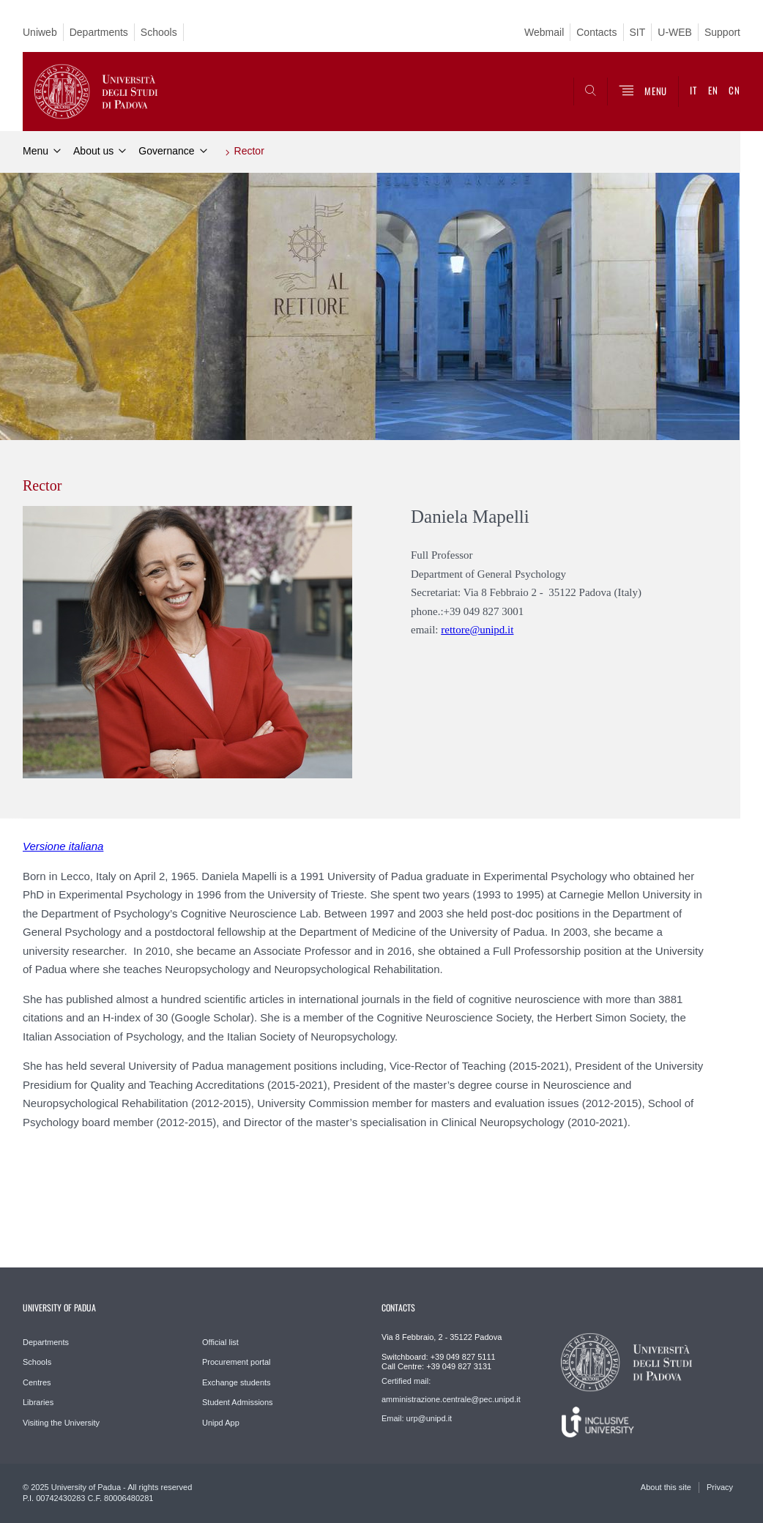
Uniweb (40, 32)
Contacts (596, 32)
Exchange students (236, 1382)
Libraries (38, 1402)
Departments (99, 32)
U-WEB (675, 32)
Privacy (720, 1487)
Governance (166, 151)
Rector (249, 151)
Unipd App (220, 1422)
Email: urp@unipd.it (417, 1418)
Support (722, 32)
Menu (35, 151)
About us (93, 151)
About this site (666, 1487)
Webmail (544, 32)
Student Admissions (237, 1402)
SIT (638, 32)
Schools (159, 32)
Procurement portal (236, 1362)
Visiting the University (61, 1422)
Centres (37, 1382)
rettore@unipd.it (477, 630)
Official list (220, 1342)
